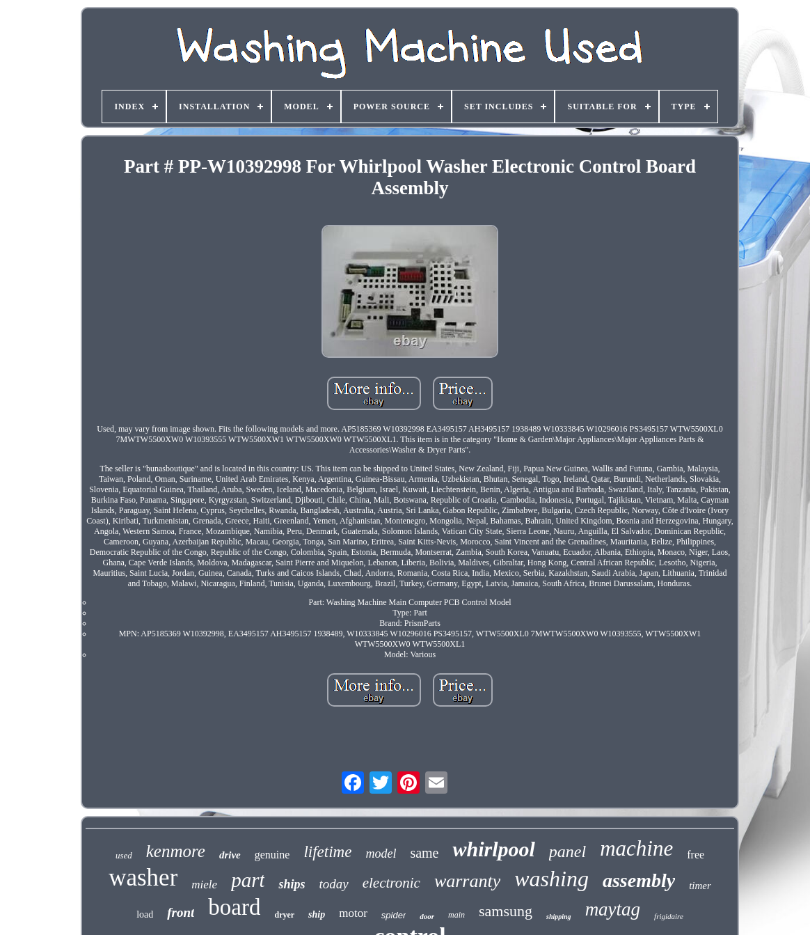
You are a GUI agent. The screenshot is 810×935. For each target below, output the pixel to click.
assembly (639, 880)
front (180, 912)
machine (636, 848)
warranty (467, 881)
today (334, 884)
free (695, 855)
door (427, 916)
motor (353, 913)
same (424, 853)
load (144, 914)
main (456, 915)
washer (143, 877)
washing (551, 878)
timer (700, 885)
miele (204, 884)
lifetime (327, 852)
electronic (391, 882)
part (247, 880)
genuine (272, 855)
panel (567, 851)
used (124, 855)
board (234, 907)
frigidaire (668, 916)
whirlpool (493, 849)
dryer (284, 915)
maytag (612, 909)
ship (316, 914)
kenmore (175, 851)
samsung (505, 911)
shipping (558, 916)
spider (393, 915)
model (380, 854)
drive (230, 855)
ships (291, 884)
